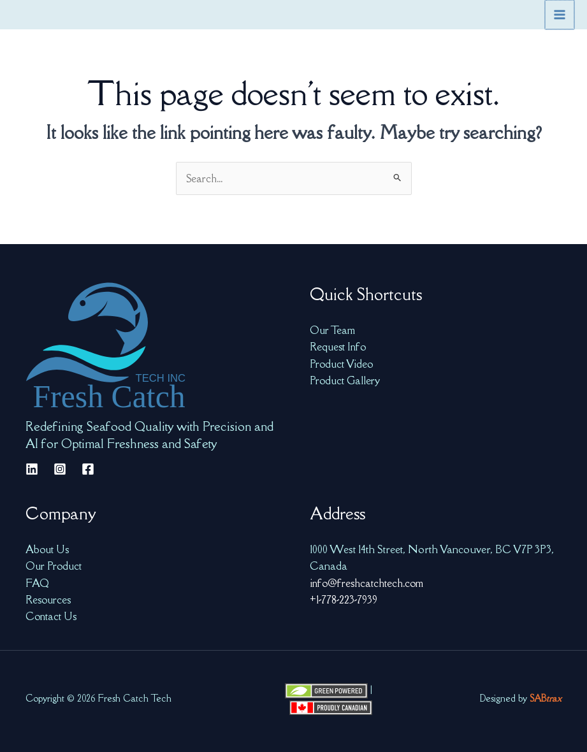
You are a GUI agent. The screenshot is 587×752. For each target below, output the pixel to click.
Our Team (333, 329)
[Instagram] (60, 467)
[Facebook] (88, 467)
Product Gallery (346, 380)
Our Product (55, 565)
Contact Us (51, 616)
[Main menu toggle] (560, 14)
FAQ (37, 582)
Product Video (342, 363)
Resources (49, 599)
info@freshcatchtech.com (369, 582)
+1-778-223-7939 (345, 599)
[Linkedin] (31, 467)
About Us (48, 548)
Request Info (339, 346)
